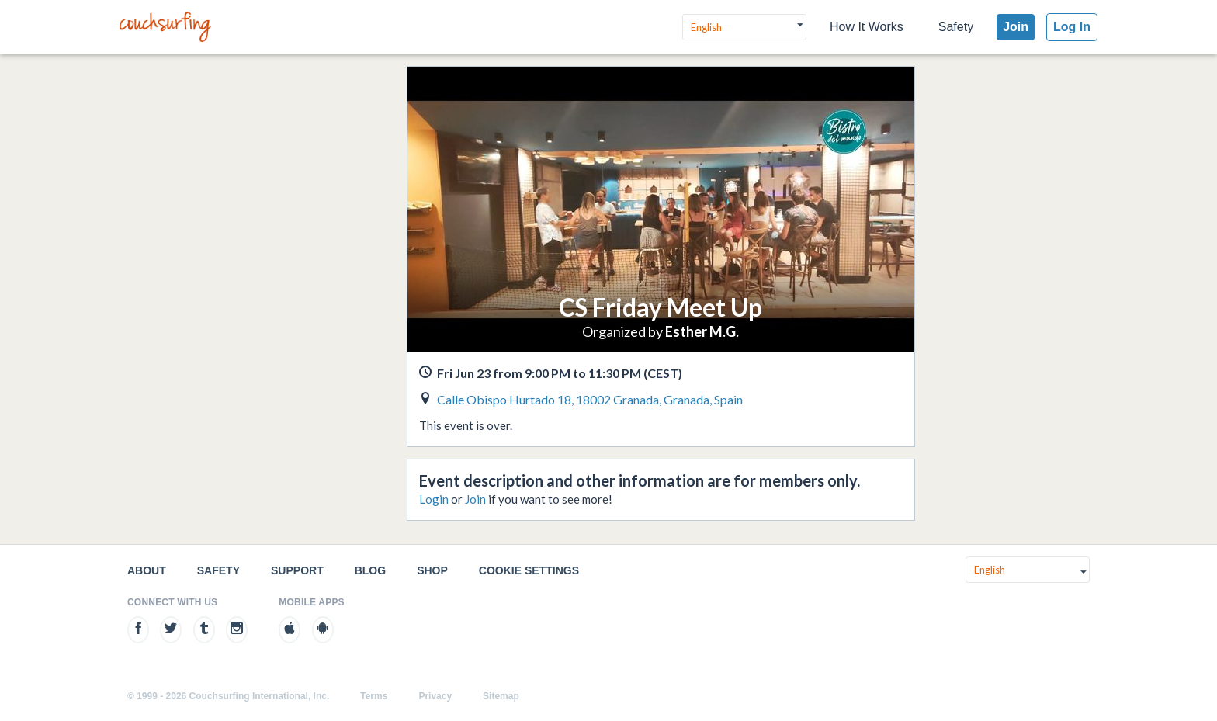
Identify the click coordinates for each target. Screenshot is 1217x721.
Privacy (435, 696)
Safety (955, 26)
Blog (370, 570)
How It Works (866, 26)
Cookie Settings (529, 570)
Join (1015, 26)
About (146, 570)
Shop (432, 570)
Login (434, 499)
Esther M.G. (702, 331)
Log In (1071, 26)
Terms (373, 696)
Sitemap (501, 696)
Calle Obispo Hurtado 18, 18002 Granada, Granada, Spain (590, 399)
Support (297, 570)
